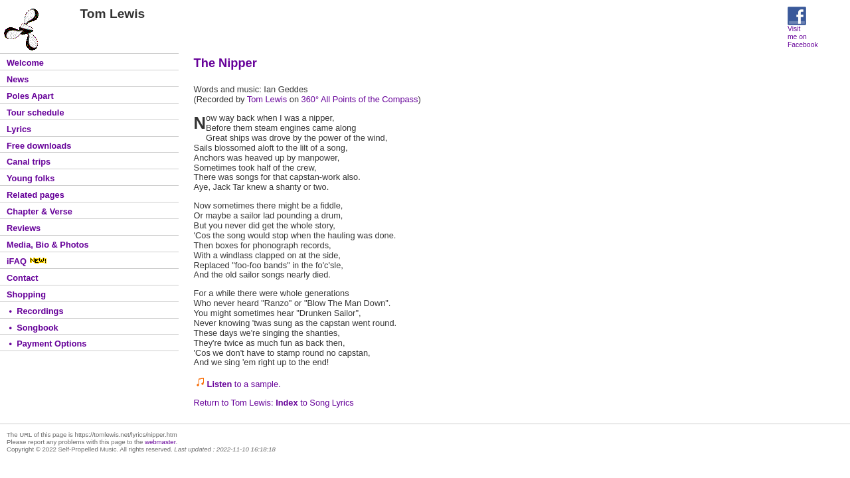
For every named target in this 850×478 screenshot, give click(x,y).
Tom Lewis (267, 99)
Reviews (24, 228)
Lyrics (19, 129)
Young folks (30, 178)
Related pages (35, 195)
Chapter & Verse (39, 211)
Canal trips (28, 162)
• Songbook (32, 328)
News (18, 79)
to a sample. (244, 384)
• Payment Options (46, 344)
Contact (23, 278)
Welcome (25, 63)
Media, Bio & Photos (48, 245)
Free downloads (39, 146)
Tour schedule (35, 113)
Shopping (26, 294)
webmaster (160, 441)
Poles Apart (30, 96)
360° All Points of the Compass (359, 99)
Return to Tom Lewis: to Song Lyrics (274, 403)
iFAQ (27, 261)
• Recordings (35, 311)
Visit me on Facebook (803, 33)
